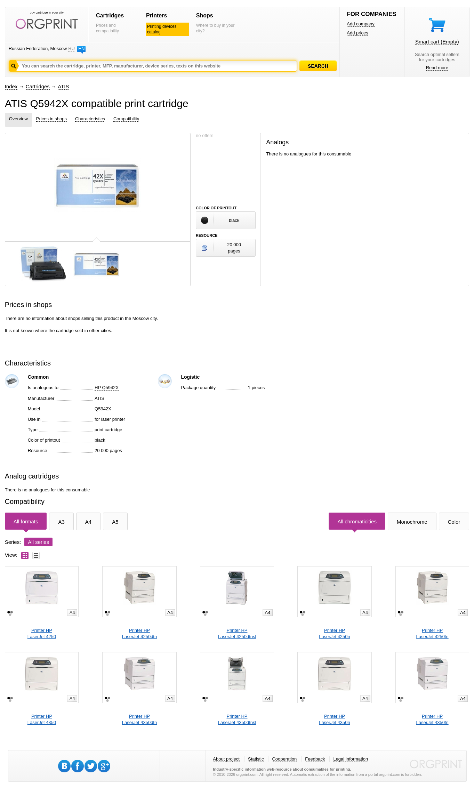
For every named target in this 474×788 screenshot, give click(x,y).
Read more (437, 67)
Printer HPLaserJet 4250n (334, 633)
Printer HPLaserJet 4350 (41, 719)
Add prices (357, 32)
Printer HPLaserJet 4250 (41, 633)
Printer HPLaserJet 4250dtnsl (237, 633)
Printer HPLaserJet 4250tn (432, 633)
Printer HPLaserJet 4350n (334, 719)
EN (81, 48)
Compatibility (126, 118)
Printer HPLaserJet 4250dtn (139, 633)
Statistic (256, 759)
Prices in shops (51, 118)
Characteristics (90, 118)
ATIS (63, 86)
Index (11, 86)
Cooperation (284, 759)
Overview (18, 118)
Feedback (315, 759)
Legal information (350, 759)
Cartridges (110, 15)
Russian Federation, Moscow (38, 48)
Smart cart (437, 42)
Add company (361, 23)
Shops (204, 15)
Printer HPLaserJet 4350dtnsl (237, 719)
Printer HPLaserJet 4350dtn (139, 719)
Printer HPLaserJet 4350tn (432, 719)
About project (226, 759)
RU (71, 48)
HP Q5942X (107, 387)
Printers (156, 15)
